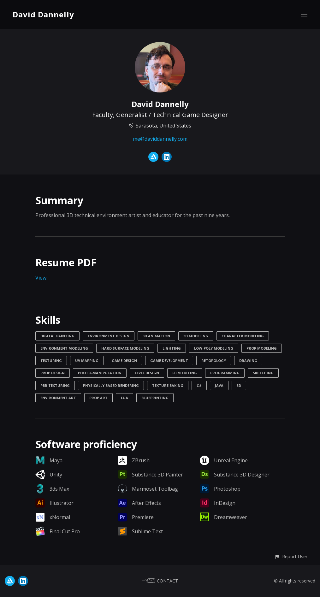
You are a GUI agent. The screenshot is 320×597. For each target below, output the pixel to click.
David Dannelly (43, 14)
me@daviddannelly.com (160, 138)
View (40, 277)
